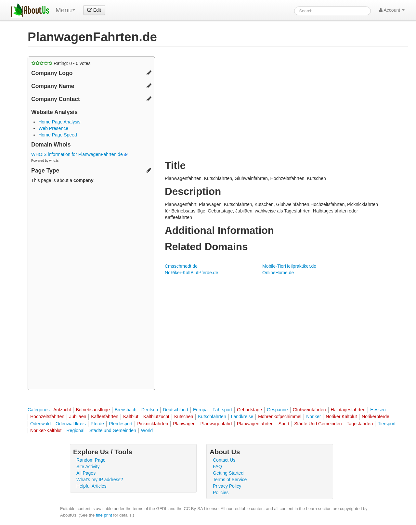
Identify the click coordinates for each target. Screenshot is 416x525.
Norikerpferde (375, 416)
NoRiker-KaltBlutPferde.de (191, 272)
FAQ (217, 466)
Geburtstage (249, 409)
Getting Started (228, 473)
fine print (104, 515)
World (147, 430)
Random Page (91, 460)
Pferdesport (120, 423)
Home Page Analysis (59, 121)
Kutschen (183, 416)
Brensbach (125, 409)
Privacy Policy (227, 486)
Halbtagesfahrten (348, 409)
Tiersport (387, 423)
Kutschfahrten (212, 416)
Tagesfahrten (359, 423)
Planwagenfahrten (255, 423)
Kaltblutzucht (156, 416)
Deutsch (149, 409)
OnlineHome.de (278, 272)
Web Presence (53, 128)
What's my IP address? (99, 479)
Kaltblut (130, 416)
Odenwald (40, 423)
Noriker (313, 416)
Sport (284, 423)
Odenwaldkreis (71, 423)
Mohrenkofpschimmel (279, 416)
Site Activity (88, 466)
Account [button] (392, 10)
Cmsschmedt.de (181, 266)
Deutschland (175, 409)
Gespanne (277, 409)
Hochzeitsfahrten (47, 416)
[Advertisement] (91, 287)
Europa (200, 409)
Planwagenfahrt (216, 423)
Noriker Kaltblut (341, 416)
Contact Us (224, 460)
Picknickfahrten (152, 423)
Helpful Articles (91, 486)
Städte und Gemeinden (112, 430)
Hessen (377, 409)
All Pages (86, 473)
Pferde (97, 423)
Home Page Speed (57, 134)
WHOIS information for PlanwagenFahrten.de (79, 154)
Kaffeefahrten (104, 416)
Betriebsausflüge (93, 409)
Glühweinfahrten (309, 409)
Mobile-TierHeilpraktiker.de (289, 266)
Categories (39, 409)
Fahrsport (222, 409)
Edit (94, 10)
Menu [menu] (65, 10)
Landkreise (242, 416)
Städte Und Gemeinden (318, 423)
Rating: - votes (61, 63)
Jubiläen (77, 416)
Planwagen (184, 423)
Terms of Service (230, 479)
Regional (75, 430)
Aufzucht (62, 409)
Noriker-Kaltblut (45, 430)
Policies (220, 492)
